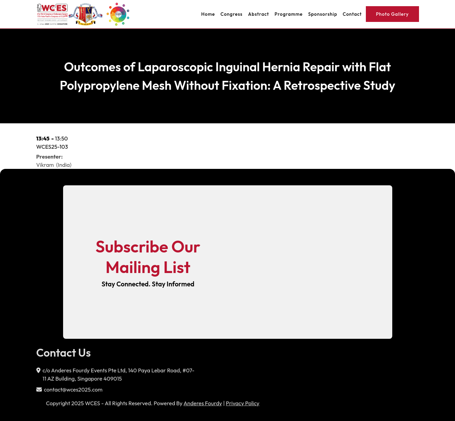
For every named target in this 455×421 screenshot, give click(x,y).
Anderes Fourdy (202, 403)
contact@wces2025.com (73, 389)
